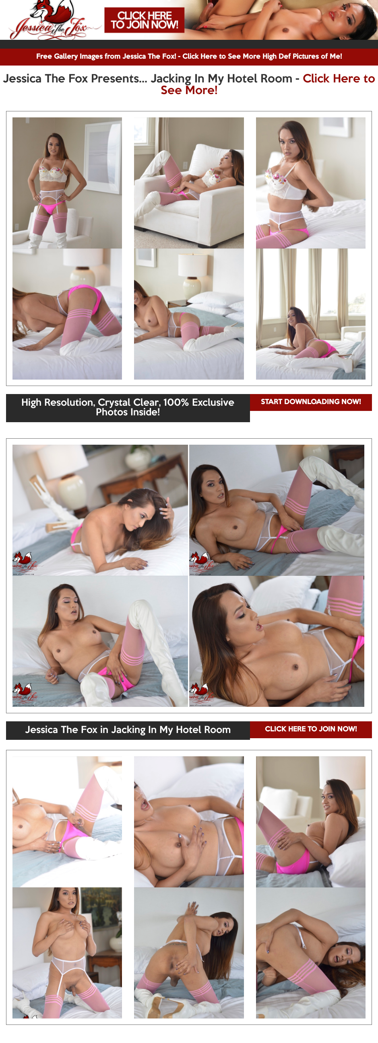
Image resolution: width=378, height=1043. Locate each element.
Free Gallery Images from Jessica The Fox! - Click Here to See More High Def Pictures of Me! (189, 57)
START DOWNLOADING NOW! (311, 402)
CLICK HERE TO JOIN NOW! (311, 730)
